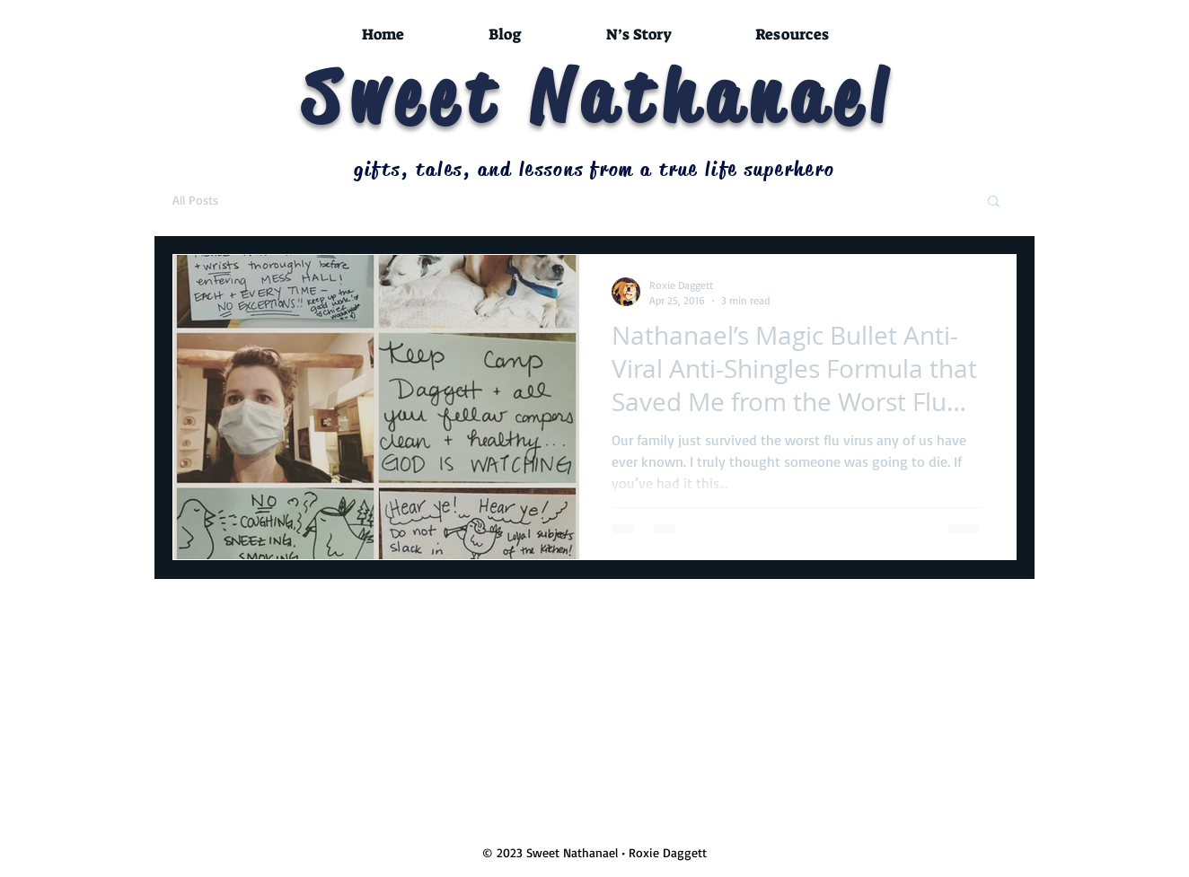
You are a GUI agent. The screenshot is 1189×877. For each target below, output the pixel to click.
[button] (993, 202)
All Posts (195, 199)
